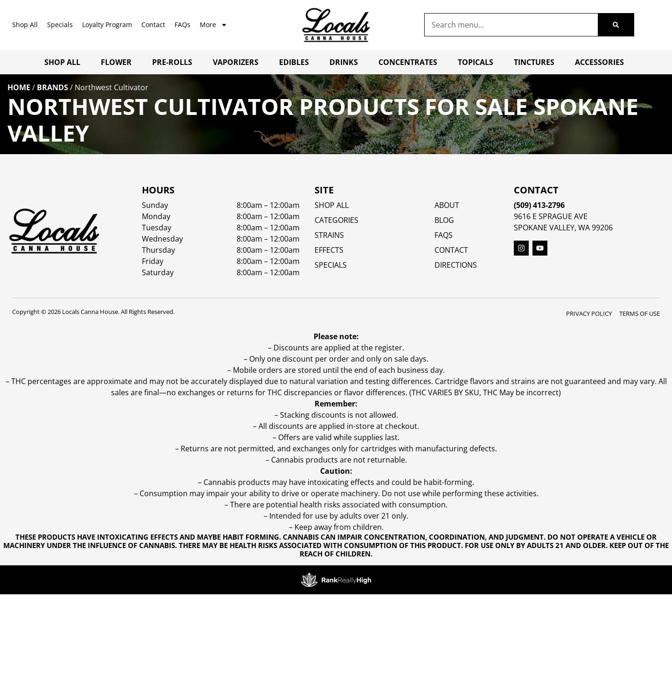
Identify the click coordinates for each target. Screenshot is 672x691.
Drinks (343, 62)
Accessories (599, 62)
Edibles (294, 62)
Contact (153, 24)
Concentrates (407, 62)
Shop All (25, 24)
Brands (52, 87)
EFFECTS (329, 250)
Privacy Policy (589, 313)
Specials (60, 24)
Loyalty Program (107, 24)
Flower (116, 62)
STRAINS (329, 235)
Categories (336, 220)
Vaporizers (236, 62)
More (213, 25)
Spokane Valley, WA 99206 (563, 227)
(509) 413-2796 (539, 205)
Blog (444, 220)
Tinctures (534, 62)
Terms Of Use (639, 313)
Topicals (475, 62)
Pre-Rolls (172, 62)
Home (18, 87)
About (446, 205)
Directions (455, 265)
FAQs (182, 24)
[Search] (616, 25)
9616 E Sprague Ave (551, 216)
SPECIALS (331, 265)
